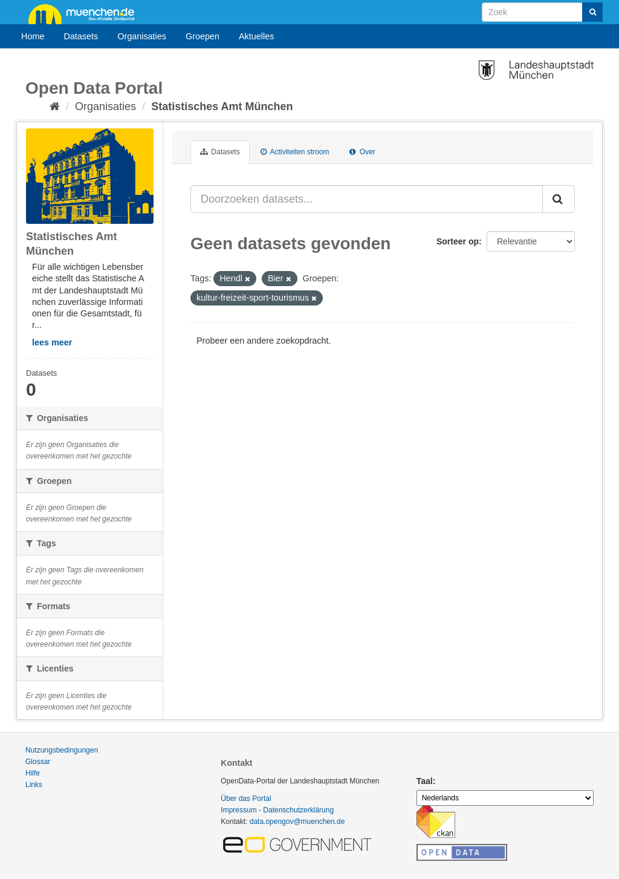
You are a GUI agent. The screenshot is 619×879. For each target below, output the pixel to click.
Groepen (202, 36)
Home (32, 36)
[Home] (55, 106)
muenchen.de (85, 13)
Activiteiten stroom (295, 152)
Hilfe (32, 773)
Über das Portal (246, 798)
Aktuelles (256, 36)
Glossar (37, 761)
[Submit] (592, 12)
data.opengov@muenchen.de (297, 821)
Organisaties (141, 36)
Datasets (80, 36)
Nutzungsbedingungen (61, 750)
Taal (424, 781)
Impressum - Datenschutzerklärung (277, 810)
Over (362, 152)
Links (33, 784)
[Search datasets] (542, 12)
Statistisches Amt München (222, 106)
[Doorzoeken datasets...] (366, 199)
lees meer (52, 342)
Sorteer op (457, 241)
